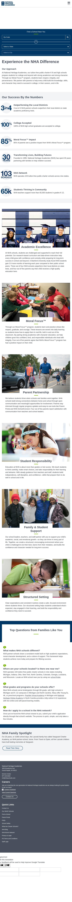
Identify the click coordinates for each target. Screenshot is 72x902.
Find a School (6, 814)
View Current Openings (9, 792)
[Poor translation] (7, 865)
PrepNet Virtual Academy (34, 695)
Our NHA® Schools (8, 811)
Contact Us (10, 797)
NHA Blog (5, 829)
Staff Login (5, 841)
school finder (56, 677)
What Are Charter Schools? (10, 826)
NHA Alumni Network (8, 832)
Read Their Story (12, 748)
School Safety (6, 823)
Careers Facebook (9, 789)
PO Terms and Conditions (9, 838)
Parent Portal (6, 817)
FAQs (3, 820)
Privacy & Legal (6, 835)
